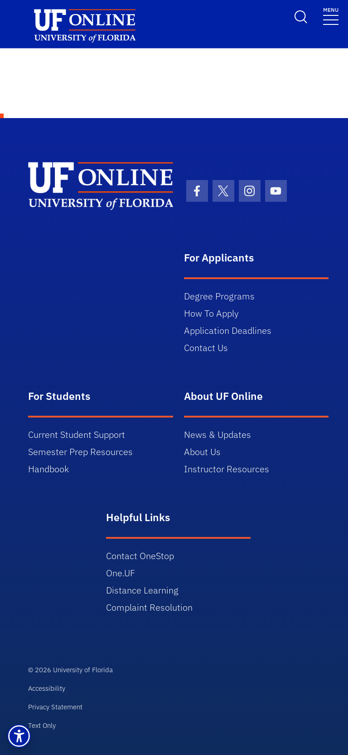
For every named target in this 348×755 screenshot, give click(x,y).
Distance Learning (142, 590)
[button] (19, 736)
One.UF (120, 573)
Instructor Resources (226, 469)
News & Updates (217, 434)
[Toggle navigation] (331, 16)
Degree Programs (219, 296)
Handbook (48, 469)
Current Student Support (76, 434)
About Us (202, 452)
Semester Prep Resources (80, 452)
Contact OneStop (140, 556)
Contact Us (206, 348)
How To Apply (211, 313)
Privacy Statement (55, 707)
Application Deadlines (227, 330)
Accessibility (46, 688)
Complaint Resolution (149, 607)
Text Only (42, 725)
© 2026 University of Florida (70, 669)
